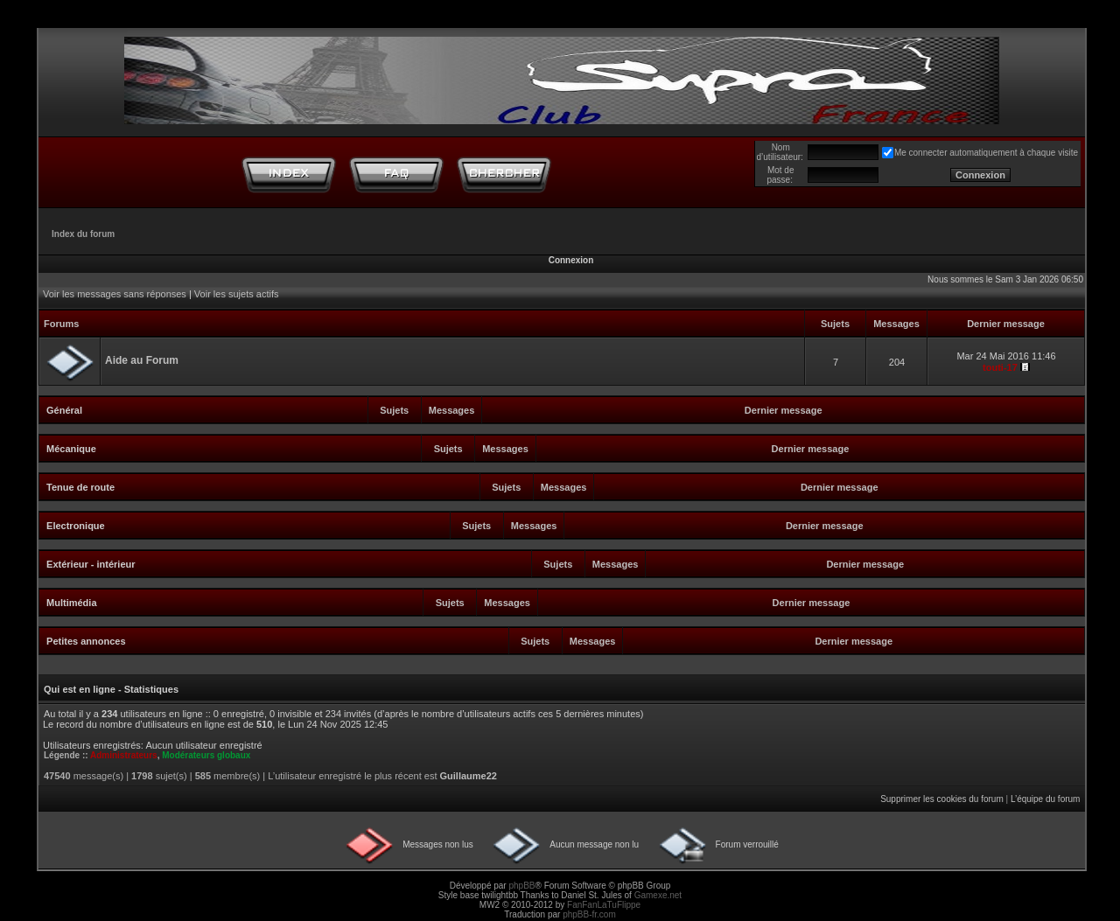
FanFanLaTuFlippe (603, 905)
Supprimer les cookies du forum (942, 799)
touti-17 (1000, 367)
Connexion (571, 260)
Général (64, 410)
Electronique (75, 525)
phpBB (521, 885)
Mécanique (71, 448)
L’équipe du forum (1046, 799)
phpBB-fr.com (589, 914)
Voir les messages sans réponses (114, 294)
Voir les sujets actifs (236, 294)
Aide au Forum (141, 360)
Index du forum (83, 234)
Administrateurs (124, 755)
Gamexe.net (658, 895)
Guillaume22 (468, 776)
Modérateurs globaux (206, 755)
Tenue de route (80, 487)
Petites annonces (85, 641)
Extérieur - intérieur (90, 564)
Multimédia (71, 602)
